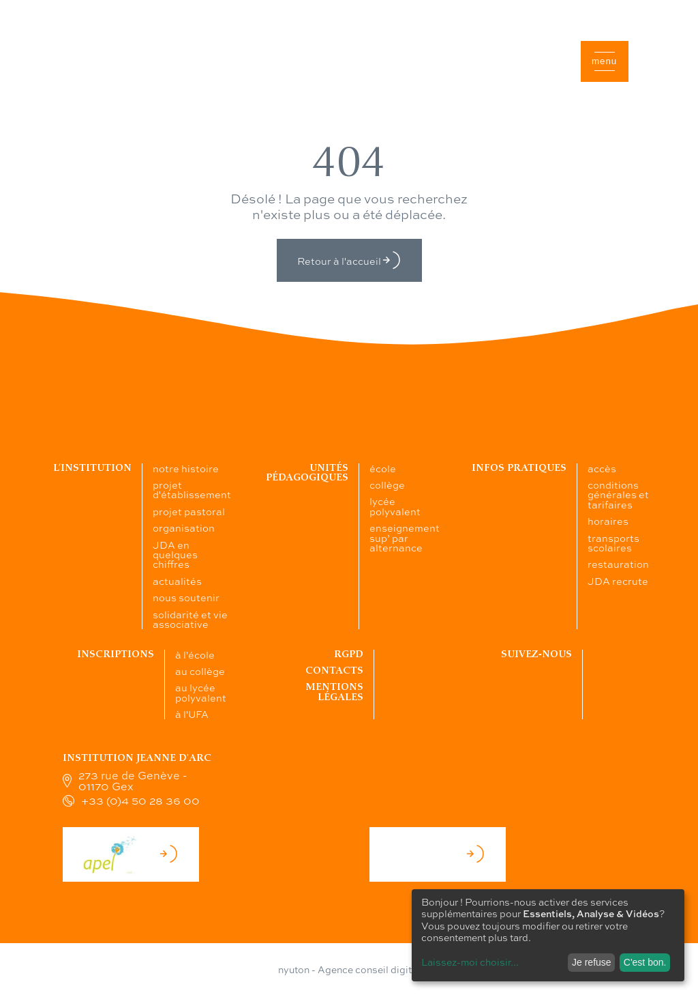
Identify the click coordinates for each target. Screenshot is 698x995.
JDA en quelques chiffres (175, 554)
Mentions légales (334, 691)
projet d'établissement (192, 489)
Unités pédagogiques (307, 472)
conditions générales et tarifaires (618, 494)
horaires (608, 521)
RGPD (348, 654)
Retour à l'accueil (349, 260)
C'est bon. (645, 962)
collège (387, 484)
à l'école (195, 654)
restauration (618, 564)
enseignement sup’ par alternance (404, 537)
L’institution (92, 468)
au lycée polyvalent (200, 692)
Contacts (334, 670)
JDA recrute (618, 581)
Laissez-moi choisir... (470, 961)
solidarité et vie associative (190, 619)
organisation (184, 527)
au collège (200, 671)
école (382, 468)
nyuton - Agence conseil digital (349, 969)
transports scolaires (613, 542)
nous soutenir (186, 597)
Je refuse (591, 962)
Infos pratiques (519, 468)
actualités (177, 581)
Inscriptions (115, 654)
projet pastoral (189, 511)
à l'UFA (192, 714)
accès (602, 468)
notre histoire (186, 468)
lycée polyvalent (395, 505)
